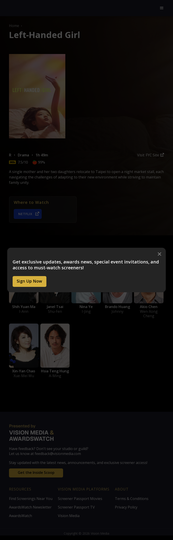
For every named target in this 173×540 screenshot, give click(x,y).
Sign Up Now (29, 281)
